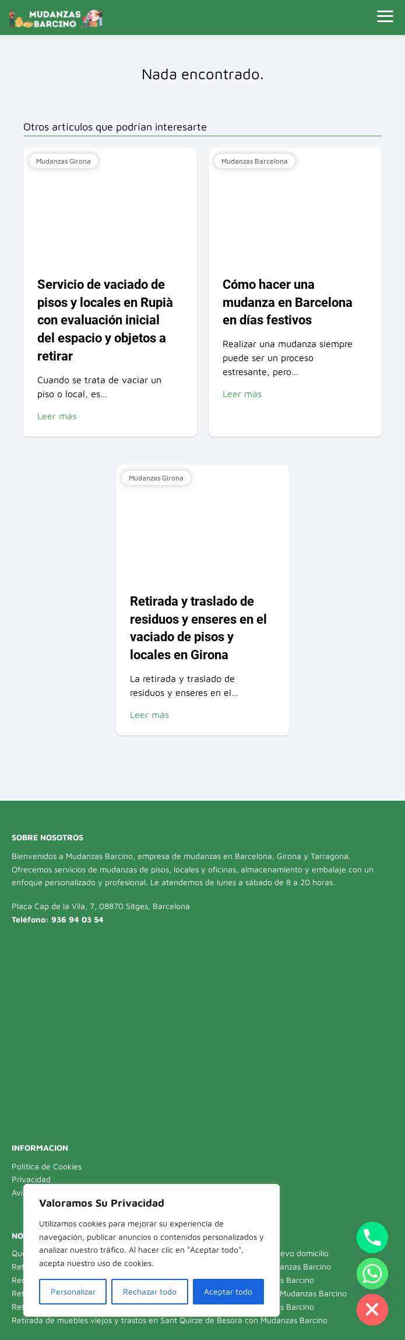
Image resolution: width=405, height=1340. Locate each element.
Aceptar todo (228, 1291)
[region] (151, 1250)
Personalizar (73, 1291)
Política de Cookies (47, 1166)
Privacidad (31, 1179)
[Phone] (372, 1237)
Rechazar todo (150, 1291)
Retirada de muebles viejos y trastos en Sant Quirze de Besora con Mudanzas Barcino (169, 1320)
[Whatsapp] (372, 1273)
